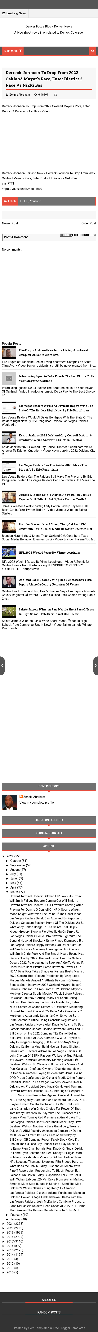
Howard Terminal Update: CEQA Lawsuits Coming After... (47, 905)
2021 (10, 1224)
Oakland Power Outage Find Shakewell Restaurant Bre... (46, 1197)
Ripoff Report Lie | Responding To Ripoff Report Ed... (45, 1170)
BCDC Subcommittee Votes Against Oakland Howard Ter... (48, 1095)
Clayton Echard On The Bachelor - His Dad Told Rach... (45, 1104)
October (16, 861)
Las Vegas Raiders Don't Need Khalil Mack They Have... (46, 1122)
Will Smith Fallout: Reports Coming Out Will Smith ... (44, 901)
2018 (10, 1237)
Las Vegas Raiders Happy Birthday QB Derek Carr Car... (46, 945)
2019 (10, 1232)
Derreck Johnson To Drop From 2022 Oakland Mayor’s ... (47, 989)
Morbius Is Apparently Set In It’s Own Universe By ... (44, 1016)
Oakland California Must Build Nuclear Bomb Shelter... (45, 1047)
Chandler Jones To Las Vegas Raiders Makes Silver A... (46, 1082)
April (13, 887)
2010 (10, 1272)
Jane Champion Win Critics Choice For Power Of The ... (46, 1108)
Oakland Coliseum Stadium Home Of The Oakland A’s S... (47, 923)
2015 (10, 1250)
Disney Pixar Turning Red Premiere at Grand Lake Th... (45, 1117)
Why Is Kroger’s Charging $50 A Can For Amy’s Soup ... (46, 1042)
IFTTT (10, 183)
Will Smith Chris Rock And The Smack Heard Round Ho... (47, 954)
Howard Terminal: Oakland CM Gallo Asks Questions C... (46, 1011)
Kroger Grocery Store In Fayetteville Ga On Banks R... (44, 932)
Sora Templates (38, 1328)
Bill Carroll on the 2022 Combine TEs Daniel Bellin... (44, 1033)
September (18, 865)
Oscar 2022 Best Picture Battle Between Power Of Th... (46, 967)
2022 (10, 856)
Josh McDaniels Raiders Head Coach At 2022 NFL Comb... (48, 1206)
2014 (10, 1255)
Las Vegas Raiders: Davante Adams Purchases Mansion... (48, 1193)
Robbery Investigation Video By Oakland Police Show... (46, 1157)
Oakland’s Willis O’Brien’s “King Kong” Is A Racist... (43, 1188)
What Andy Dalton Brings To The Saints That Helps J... (45, 927)
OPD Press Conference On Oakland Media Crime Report (47, 1078)
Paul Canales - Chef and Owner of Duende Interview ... (45, 1069)
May (13, 883)
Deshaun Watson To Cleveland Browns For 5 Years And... (47, 1064)
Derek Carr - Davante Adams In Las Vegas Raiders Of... (46, 1051)
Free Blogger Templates (69, 1328)
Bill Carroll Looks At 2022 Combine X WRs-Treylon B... (45, 1038)
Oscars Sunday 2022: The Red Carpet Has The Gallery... (46, 958)
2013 (10, 1259)
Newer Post (10, 223)
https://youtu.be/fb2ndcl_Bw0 (22, 189)
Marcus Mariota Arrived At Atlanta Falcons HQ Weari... (45, 980)
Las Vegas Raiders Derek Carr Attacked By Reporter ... (46, 918)
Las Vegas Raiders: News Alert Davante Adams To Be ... (47, 1024)
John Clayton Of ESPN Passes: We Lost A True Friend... (46, 1055)
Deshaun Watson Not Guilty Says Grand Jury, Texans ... (46, 1126)
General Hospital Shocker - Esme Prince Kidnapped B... (46, 940)
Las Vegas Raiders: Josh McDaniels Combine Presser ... (47, 1201)
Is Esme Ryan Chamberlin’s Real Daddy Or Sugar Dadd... (46, 1148)
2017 (10, 1241)
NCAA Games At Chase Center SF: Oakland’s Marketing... (47, 1007)
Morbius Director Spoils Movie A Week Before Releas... (47, 994)
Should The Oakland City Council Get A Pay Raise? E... (45, 1144)
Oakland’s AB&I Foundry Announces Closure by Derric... (46, 1131)
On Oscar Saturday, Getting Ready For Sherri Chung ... (44, 998)
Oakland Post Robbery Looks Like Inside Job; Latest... (46, 1002)
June (14, 878)
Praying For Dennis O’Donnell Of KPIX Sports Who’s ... (45, 909)
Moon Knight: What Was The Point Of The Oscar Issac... (46, 914)
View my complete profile (37, 802)
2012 (10, 1263)
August (15, 870)
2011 (10, 1268)
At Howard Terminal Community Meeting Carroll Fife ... (45, 1060)
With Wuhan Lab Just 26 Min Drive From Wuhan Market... (47, 1179)
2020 (10, 1228)
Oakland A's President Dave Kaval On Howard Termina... (46, 1086)
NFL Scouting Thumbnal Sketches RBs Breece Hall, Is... (46, 1162)
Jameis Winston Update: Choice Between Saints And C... (47, 1029)
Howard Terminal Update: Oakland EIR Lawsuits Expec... (46, 896)
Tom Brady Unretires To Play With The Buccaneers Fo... (46, 1113)
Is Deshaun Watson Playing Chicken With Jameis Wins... (47, 1073)
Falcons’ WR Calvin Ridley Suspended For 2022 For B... (46, 1175)
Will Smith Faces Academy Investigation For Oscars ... (45, 949)
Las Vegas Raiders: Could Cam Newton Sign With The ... (46, 936)
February (16, 1215)
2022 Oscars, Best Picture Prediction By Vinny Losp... (45, 976)
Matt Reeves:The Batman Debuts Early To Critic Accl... (45, 1210)
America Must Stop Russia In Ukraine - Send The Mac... (46, 1184)
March (14, 892)
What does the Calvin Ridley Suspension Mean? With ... (46, 1166)
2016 (10, 1246)
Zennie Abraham (34, 797)
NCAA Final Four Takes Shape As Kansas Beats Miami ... (47, 971)
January (15, 1219)
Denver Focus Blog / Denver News (49, 26)
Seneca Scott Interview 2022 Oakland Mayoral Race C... (46, 985)
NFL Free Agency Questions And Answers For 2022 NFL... (48, 1100)
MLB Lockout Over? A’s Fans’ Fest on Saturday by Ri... (45, 1135)
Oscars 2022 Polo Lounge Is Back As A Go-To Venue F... (47, 962)
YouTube (35, 201)
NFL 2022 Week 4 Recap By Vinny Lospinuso (49, 552)
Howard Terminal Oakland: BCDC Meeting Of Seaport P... (47, 1091)
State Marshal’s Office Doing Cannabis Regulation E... (45, 1020)
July (13, 874)
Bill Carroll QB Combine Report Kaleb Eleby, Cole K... (44, 1140)
